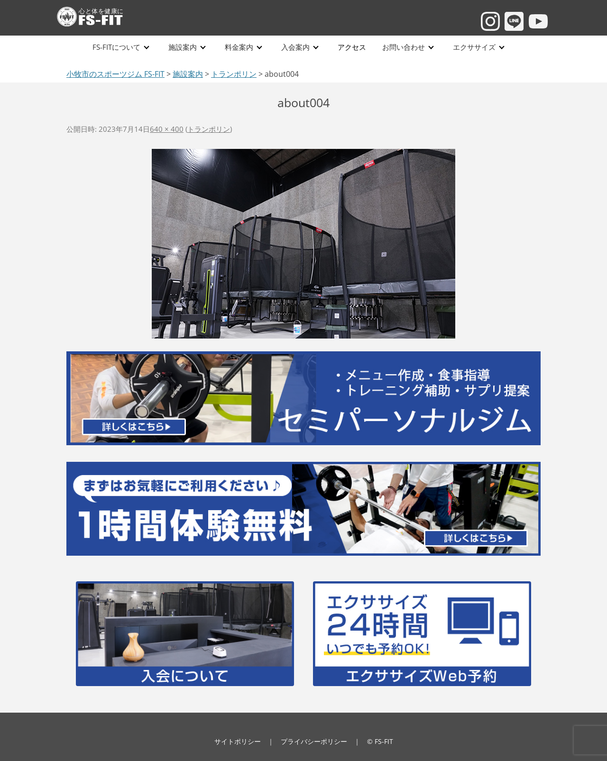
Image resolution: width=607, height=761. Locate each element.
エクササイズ (474, 47)
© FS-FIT (380, 741)
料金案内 (239, 47)
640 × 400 (167, 129)
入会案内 (295, 47)
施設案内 (182, 47)
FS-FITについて (116, 47)
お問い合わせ (403, 47)
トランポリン (208, 129)
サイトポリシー (237, 741)
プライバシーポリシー (314, 741)
